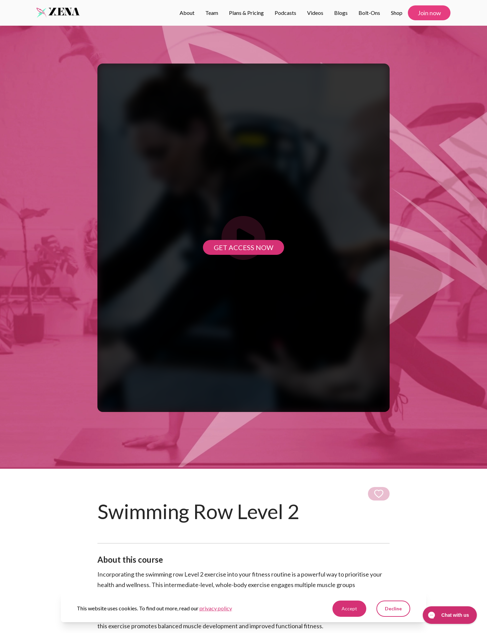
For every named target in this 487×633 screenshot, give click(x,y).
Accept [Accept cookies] (349, 608)
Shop (396, 12)
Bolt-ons (369, 12)
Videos (315, 12)
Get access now (243, 247)
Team (211, 12)
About (187, 12)
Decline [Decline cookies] (393, 608)
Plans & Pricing (246, 12)
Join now (429, 13)
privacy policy (216, 608)
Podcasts (285, 12)
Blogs (341, 12)
